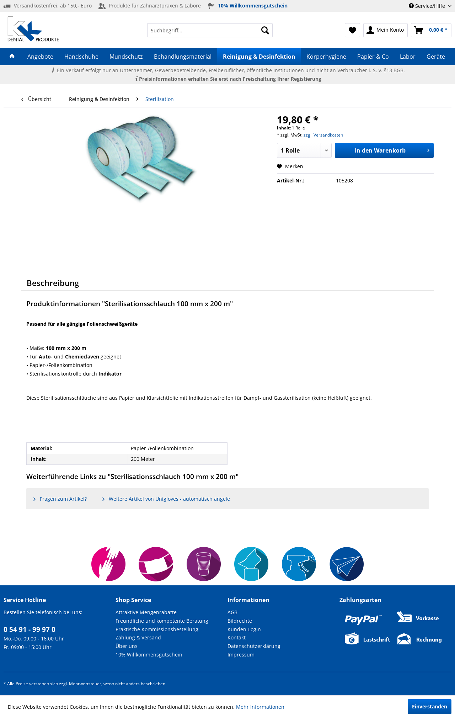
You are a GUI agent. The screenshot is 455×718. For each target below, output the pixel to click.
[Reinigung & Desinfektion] (259, 56)
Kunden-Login (244, 629)
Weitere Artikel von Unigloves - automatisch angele (166, 498)
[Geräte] (436, 56)
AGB (232, 612)
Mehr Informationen (260, 706)
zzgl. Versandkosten (323, 135)
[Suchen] (265, 30)
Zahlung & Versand (138, 637)
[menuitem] (210, 30)
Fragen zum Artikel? (60, 498)
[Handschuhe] (81, 56)
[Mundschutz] (126, 56)
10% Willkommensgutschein (149, 654)
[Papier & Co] (373, 56)
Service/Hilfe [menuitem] (427, 5)
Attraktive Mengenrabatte (146, 612)
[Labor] (408, 56)
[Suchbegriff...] (210, 30)
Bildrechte (240, 620)
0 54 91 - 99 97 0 (29, 629)
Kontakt (237, 637)
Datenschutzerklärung (254, 646)
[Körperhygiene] (326, 56)
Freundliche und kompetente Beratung (162, 620)
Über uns (127, 646)
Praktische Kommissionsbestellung (157, 629)
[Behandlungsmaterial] (183, 56)
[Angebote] (40, 56)
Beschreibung (53, 282)
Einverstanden (429, 706)
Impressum (241, 654)
